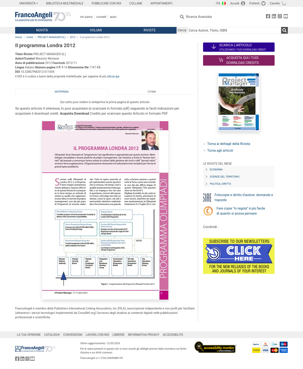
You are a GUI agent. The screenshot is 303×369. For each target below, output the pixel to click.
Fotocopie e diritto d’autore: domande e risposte (244, 197)
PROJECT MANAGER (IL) (51, 37)
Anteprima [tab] (62, 91)
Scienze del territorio (224, 176)
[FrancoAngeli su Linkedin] (274, 17)
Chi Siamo (86, 17)
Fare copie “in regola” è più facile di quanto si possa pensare (241, 210)
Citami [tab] (152, 91)
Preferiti (254, 3)
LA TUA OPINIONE (29, 334)
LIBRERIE (119, 334)
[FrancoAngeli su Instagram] (280, 17)
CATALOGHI (52, 334)
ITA (218, 3)
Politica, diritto (220, 183)
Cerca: (182, 30)
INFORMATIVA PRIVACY (143, 334)
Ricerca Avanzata (199, 17)
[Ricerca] (284, 30)
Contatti (101, 17)
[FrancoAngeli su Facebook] (268, 17)
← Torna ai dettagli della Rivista (226, 144)
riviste (29, 37)
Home (18, 37)
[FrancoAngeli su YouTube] (286, 17)
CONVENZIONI (72, 334)
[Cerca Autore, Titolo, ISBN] (234, 30)
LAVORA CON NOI (97, 334)
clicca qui (113, 76)
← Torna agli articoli (218, 151)
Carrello (275, 3)
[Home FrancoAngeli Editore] (43, 17)
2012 (73, 37)
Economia (216, 169)
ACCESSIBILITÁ (173, 334)
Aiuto (113, 17)
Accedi (234, 3)
